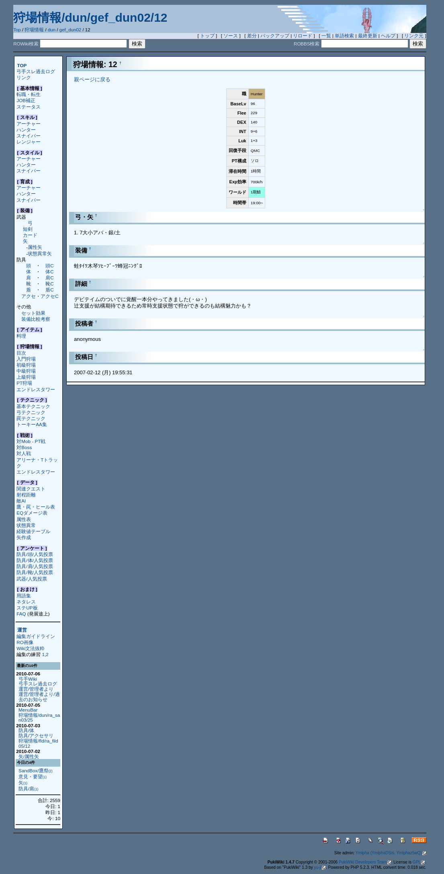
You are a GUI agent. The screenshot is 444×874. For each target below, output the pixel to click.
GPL (419, 862)
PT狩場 (24, 383)
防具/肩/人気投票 (34, 566)
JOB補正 (25, 100)
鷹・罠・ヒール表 (35, 506)
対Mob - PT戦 (30, 441)
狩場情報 (34, 29)
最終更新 (367, 35)
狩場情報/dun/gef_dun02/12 (90, 17)
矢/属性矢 (28, 756)
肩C (49, 277)
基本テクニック (33, 406)
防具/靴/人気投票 (34, 572)
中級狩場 (26, 370)
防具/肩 (28, 788)
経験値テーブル (33, 531)
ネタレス (26, 601)
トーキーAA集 (31, 424)
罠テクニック (30, 418)
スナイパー (28, 135)
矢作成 (23, 537)
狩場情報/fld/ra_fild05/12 (38, 743)
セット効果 (33, 313)
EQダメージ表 (31, 512)
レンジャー (28, 141)
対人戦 (23, 453)
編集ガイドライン (35, 636)
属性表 (23, 519)
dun (51, 29)
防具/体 (26, 730)
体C (49, 271)
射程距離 (26, 494)
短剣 (28, 229)
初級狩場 (26, 364)
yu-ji (320, 867)
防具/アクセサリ (35, 735)
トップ (207, 35)
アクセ (28, 296)
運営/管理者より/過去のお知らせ (38, 696)
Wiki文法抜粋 (30, 648)
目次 (21, 352)
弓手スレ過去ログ (35, 71)
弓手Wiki (27, 678)
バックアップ (274, 35)
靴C (49, 283)
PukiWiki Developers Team (365, 862)
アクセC (49, 296)
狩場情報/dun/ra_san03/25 (39, 717)
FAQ (21, 613)
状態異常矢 (40, 253)
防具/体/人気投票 (34, 560)
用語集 (23, 595)
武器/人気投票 (31, 578)
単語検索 (344, 35)
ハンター (26, 129)
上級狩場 (26, 377)
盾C (49, 289)
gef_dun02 (70, 29)
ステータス (28, 106)
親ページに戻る (92, 79)
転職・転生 (28, 94)
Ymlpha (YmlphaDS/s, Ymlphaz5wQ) (391, 853)
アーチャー (28, 123)
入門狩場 (26, 358)
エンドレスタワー (35, 389)
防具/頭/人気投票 (34, 554)
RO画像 (24, 642)
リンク (23, 77)
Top (17, 29)
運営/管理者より (35, 688)
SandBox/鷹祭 (35, 770)
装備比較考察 (35, 319)
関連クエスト (30, 488)
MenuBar (27, 709)
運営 (22, 630)
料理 (21, 336)
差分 (252, 35)
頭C (49, 265)
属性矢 (35, 247)
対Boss (24, 447)
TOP (22, 65)
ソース (230, 35)
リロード (302, 35)
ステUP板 (26, 607)
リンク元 (414, 35)
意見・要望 (32, 776)
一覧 (326, 35)
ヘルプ (388, 35)
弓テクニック (30, 412)
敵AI (21, 500)
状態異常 (26, 525)
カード (30, 235)
